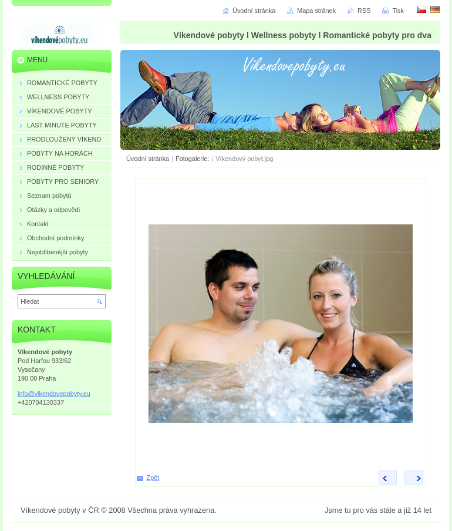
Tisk (398, 10)
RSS (363, 10)
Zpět (153, 477)
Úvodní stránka (147, 158)
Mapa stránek (316, 10)
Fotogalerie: (193, 158)
